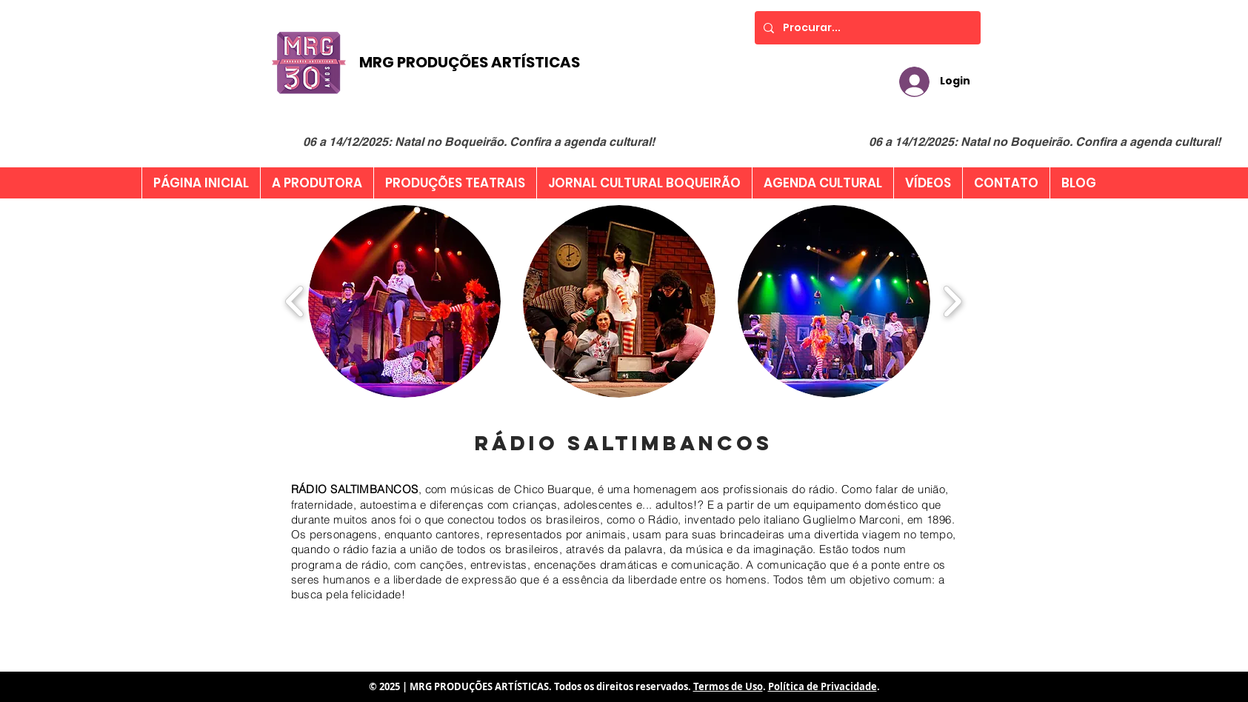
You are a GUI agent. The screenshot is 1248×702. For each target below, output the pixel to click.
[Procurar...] (866, 27)
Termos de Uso (728, 686)
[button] (404, 301)
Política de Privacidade (822, 686)
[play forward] (952, 301)
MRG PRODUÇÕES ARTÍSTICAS (469, 62)
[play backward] (295, 301)
